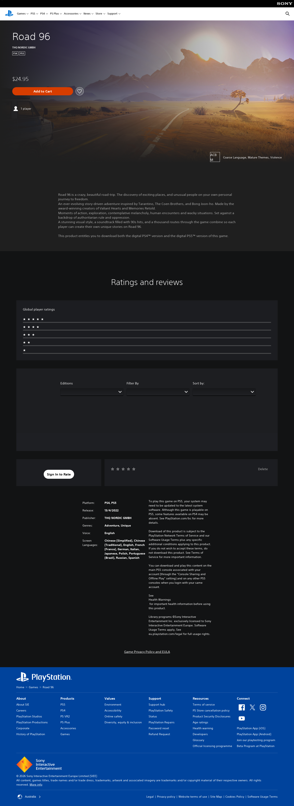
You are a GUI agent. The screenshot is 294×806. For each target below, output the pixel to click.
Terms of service (204, 704)
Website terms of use (192, 796)
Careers (21, 710)
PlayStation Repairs (162, 722)
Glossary (198, 740)
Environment (113, 704)
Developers (200, 734)
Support (112, 14)
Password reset (159, 728)
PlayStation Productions (32, 722)
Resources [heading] (201, 698)
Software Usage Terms (262, 796)
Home (20, 687)
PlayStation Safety (161, 710)
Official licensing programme (212, 746)
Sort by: (199, 383)
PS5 (33, 14)
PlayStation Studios (29, 716)
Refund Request (159, 734)
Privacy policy (166, 796)
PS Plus (54, 14)
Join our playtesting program (256, 740)
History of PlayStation (30, 734)
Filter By (133, 383)
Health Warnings (160, 599)
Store (99, 14)
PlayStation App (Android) (254, 734)
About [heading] (21, 698)
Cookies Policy (234, 796)
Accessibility (113, 710)
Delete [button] (263, 469)
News (87, 14)
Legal (150, 796)
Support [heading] (155, 698)
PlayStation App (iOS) (251, 728)
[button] (59, 474)
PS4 (42, 14)
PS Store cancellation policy (211, 710)
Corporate (22, 728)
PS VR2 (65, 716)
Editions (66, 383)
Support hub (157, 704)
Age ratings (200, 722)
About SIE (22, 704)
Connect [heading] (243, 698)
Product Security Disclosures (212, 716)
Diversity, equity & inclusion (123, 722)
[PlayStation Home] (9, 13)
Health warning (203, 728)
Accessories (71, 14)
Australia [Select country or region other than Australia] (29, 796)
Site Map (216, 796)
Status (153, 716)
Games (21, 14)
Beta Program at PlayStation (255, 746)
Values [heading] (110, 698)
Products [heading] (67, 698)
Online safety (113, 716)
